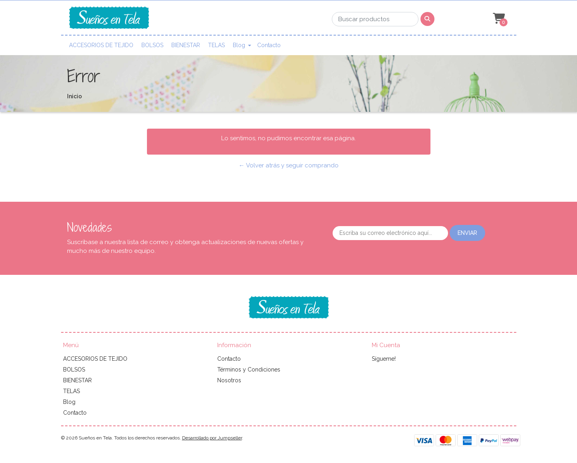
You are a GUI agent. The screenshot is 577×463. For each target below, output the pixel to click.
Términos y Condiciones (248, 369)
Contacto (269, 45)
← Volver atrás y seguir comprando (289, 165)
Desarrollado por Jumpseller (212, 438)
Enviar (467, 233)
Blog (239, 45)
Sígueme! (384, 359)
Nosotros (229, 380)
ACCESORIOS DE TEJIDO (101, 45)
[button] (498, 18)
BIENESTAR (185, 45)
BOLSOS (152, 45)
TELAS (216, 45)
